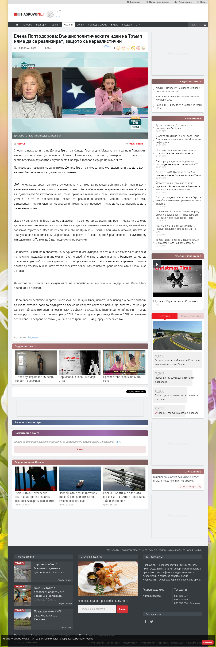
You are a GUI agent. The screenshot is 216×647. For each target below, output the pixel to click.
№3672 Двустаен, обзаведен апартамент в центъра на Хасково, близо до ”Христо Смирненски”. (49, 595)
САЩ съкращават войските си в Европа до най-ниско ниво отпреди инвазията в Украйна (178, 200)
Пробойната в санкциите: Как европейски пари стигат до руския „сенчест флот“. (78, 496)
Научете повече (84, 638)
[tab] (165, 317)
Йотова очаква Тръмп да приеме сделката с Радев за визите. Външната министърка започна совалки (178, 186)
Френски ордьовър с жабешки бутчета (103, 600)
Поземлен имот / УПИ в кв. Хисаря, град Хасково (48, 615)
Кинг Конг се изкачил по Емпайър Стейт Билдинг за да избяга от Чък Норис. (176, 478)
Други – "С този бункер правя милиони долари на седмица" (178, 89)
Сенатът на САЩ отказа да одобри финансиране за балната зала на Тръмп (179, 173)
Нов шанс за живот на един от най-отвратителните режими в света (176, 152)
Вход (80, 449)
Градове (127, 24)
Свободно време (97, 24)
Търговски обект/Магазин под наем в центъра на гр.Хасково (49, 568)
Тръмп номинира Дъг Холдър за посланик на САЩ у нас (174, 126)
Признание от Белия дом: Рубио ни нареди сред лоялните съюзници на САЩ (176, 229)
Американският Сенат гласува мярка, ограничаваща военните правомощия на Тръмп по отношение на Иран (177, 214)
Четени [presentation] (164, 316)
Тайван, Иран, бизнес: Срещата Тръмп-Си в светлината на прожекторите (178, 241)
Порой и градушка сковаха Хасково (178, 413)
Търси (122, 609)
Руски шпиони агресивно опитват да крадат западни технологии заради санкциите (34, 496)
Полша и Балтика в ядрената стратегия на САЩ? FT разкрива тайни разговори (124, 496)
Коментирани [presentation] (191, 316)
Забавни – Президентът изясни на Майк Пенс (179, 106)
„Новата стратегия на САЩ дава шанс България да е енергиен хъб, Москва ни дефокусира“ (178, 139)
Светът (21, 143)
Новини (68, 24)
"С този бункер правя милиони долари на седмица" (34, 378)
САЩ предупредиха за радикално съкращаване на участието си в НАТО (177, 163)
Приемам (208, 642)
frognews (32, 337)
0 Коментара (136, 143)
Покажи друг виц (190, 486)
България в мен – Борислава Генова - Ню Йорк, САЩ (177, 98)
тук (118, 441)
